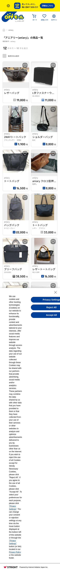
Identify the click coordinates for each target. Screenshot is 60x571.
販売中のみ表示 (11, 56)
